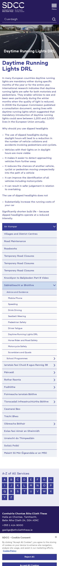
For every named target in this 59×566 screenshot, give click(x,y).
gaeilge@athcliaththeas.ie (17, 530)
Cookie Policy (9, 557)
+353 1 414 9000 (12, 525)
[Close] (56, 543)
